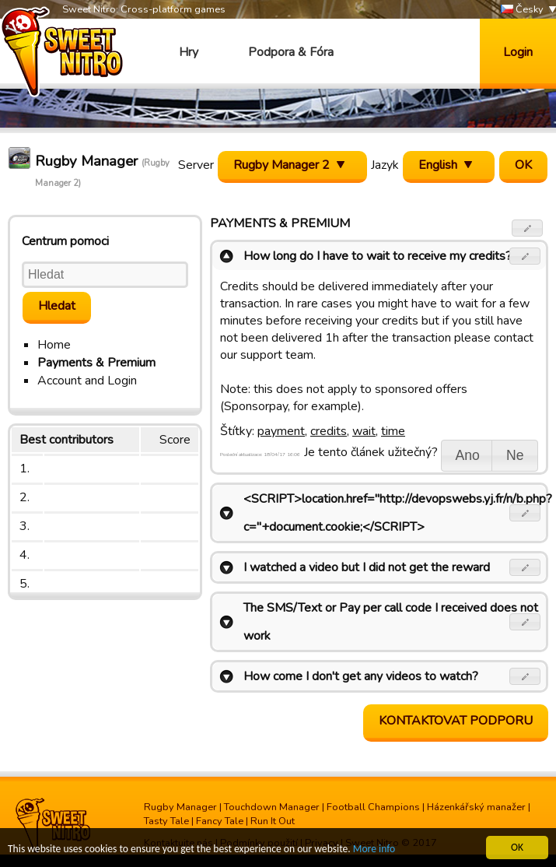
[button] (528, 228)
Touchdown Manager (272, 807)
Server (196, 165)
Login (518, 52)
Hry (188, 52)
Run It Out (272, 821)
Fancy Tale (219, 821)
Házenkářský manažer (476, 807)
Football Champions (373, 807)
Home (54, 344)
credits (328, 431)
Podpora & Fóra (291, 52)
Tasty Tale (166, 821)
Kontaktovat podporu (456, 720)
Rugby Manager (180, 807)
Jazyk (385, 165)
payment (281, 431)
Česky (522, 9)
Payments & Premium (96, 362)
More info (374, 849)
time (393, 431)
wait (364, 431)
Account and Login (87, 380)
